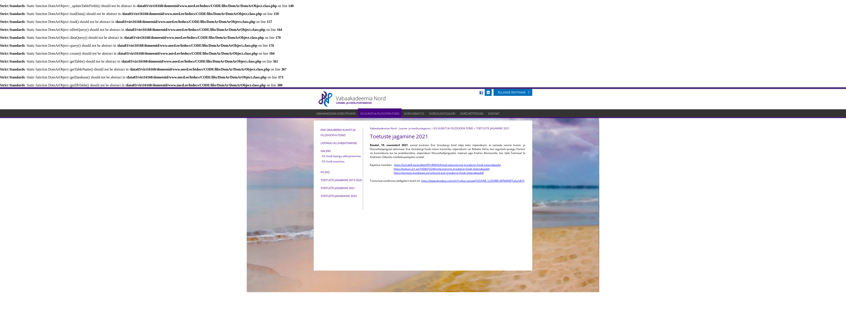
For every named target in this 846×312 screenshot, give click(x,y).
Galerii (326, 151)
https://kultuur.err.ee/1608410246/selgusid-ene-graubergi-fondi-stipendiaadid (441, 169)
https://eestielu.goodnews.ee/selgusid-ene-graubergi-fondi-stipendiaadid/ (439, 173)
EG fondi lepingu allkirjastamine (341, 156)
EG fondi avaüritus (333, 161)
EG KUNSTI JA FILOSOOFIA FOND (453, 128)
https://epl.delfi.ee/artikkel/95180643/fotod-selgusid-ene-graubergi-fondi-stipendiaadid (447, 165)
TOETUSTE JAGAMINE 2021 (338, 188)
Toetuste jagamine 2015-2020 (341, 180)
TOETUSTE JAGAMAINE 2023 (339, 196)
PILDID (325, 172)
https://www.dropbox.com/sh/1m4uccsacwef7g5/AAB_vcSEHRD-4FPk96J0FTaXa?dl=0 (472, 181)
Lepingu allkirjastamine (339, 143)
